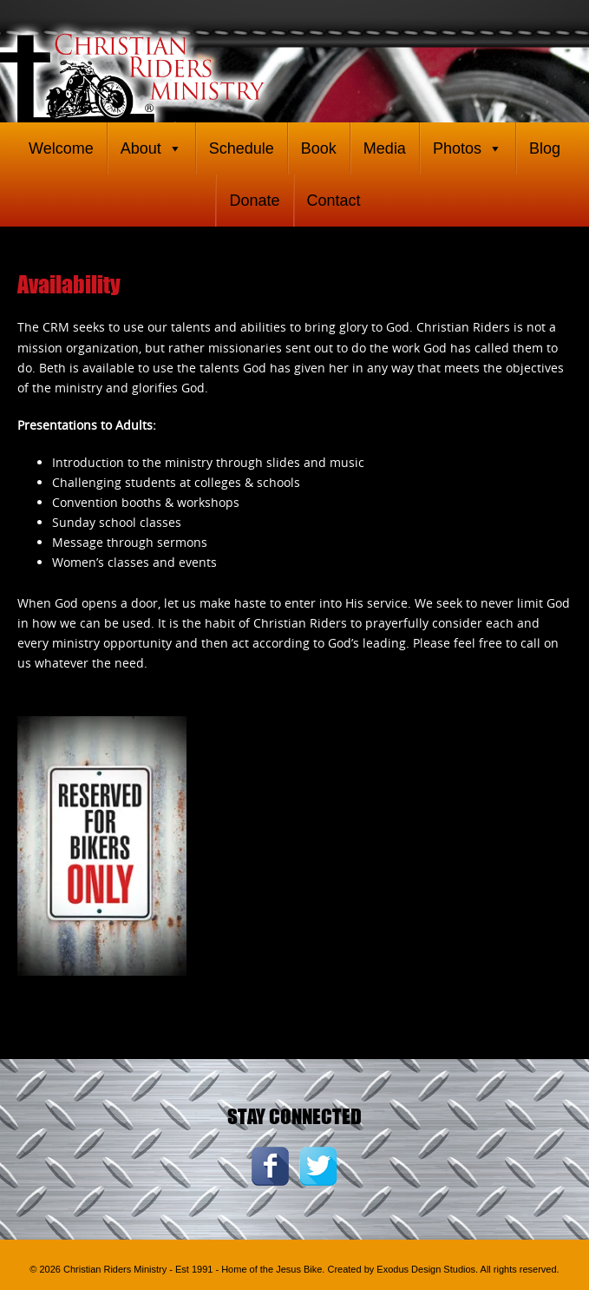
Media (384, 148)
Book (319, 148)
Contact (334, 200)
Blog (544, 148)
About (151, 148)
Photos (467, 148)
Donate (254, 200)
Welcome (61, 148)
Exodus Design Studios (425, 1269)
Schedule (241, 148)
